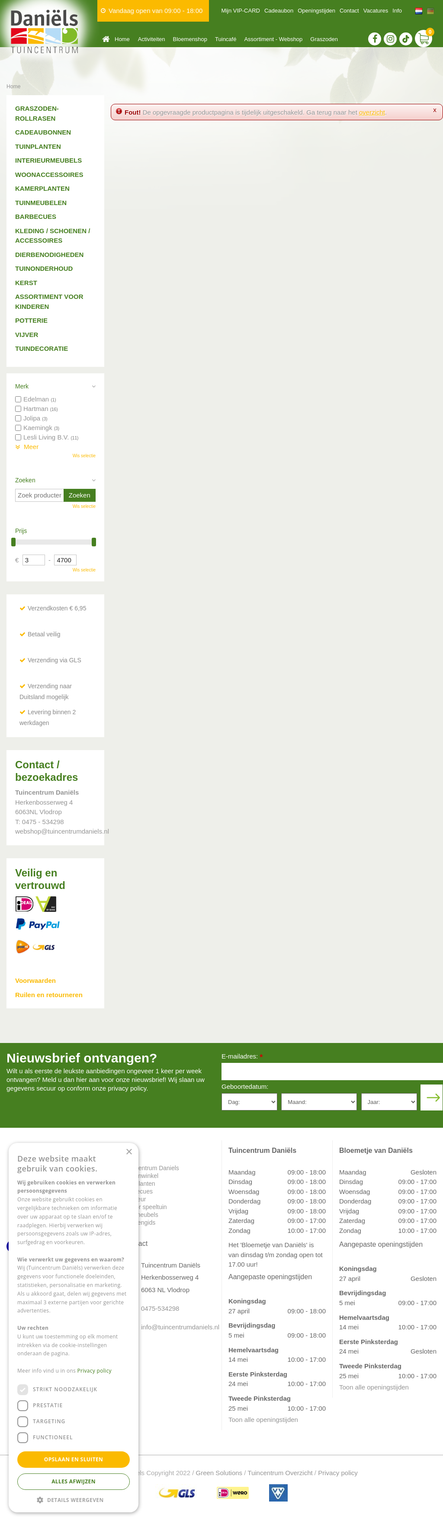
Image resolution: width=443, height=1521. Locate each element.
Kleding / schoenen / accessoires (52, 235)
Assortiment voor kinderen (49, 301)
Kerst (26, 282)
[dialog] (73, 1327)
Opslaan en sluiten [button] (73, 1459)
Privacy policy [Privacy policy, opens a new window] (94, 1370)
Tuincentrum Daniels (151, 1168)
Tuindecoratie (41, 348)
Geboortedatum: (245, 1086)
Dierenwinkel (141, 1175)
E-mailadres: (242, 1057)
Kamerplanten (42, 188)
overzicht (372, 112)
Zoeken (25, 480)
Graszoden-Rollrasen (37, 113)
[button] (73, 1499)
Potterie (31, 320)
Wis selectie (84, 455)
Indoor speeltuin (145, 1206)
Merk (22, 386)
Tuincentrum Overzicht (279, 1472)
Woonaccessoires (49, 174)
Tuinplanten (38, 146)
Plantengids (139, 1222)
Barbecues (35, 216)
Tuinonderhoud (44, 268)
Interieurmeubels (48, 160)
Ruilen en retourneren (49, 994)
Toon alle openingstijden (263, 1419)
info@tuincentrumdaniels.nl (175, 1327)
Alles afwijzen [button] (73, 1481)
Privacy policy (338, 1472)
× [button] (128, 1152)
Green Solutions (219, 1472)
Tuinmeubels (141, 1214)
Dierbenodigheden (49, 254)
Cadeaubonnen (43, 132)
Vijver (26, 334)
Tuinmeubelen (41, 202)
